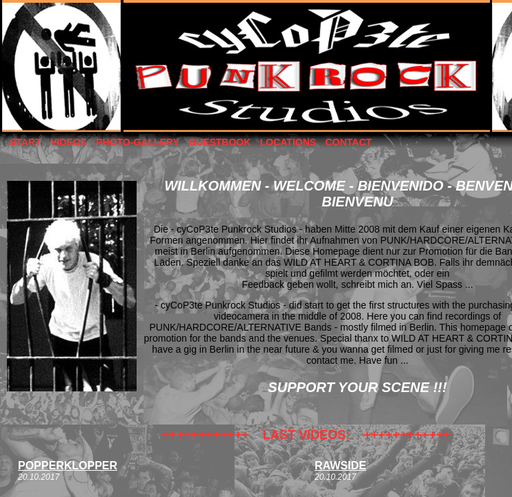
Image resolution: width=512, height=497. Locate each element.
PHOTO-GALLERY (137, 142)
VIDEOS (68, 142)
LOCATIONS (288, 142)
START (25, 142)
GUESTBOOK (219, 142)
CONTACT (348, 142)
